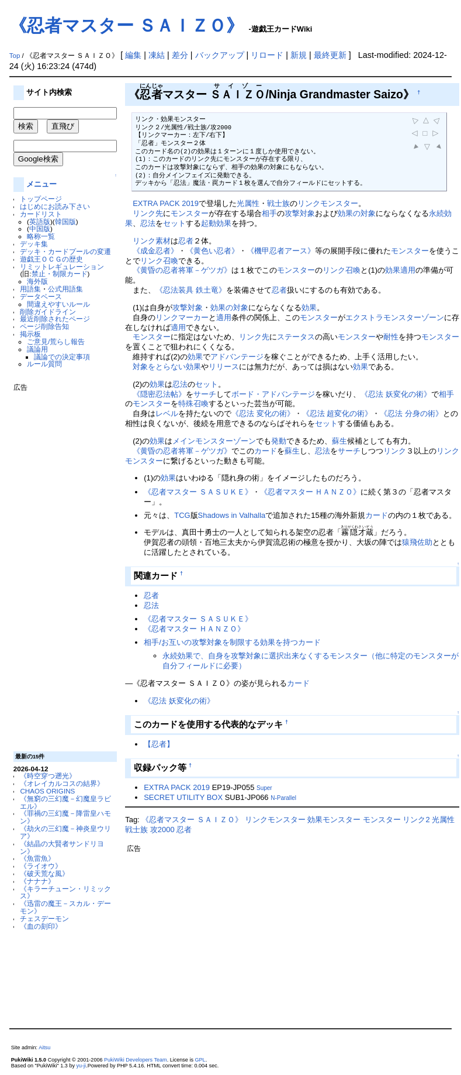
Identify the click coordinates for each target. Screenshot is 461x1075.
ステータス (296, 336)
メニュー (41, 184)
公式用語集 (65, 289)
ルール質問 (44, 364)
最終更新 (330, 55)
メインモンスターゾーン (214, 441)
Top (14, 55)
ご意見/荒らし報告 (56, 341)
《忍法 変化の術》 (262, 413)
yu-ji (81, 1066)
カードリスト (41, 214)
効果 (392, 270)
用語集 (30, 289)
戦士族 (278, 203)
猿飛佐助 (417, 542)
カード (265, 451)
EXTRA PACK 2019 (166, 203)
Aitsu (44, 1047)
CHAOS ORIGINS (47, 791)
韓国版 (65, 221)
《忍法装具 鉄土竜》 (190, 290)
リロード (267, 55)
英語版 (39, 221)
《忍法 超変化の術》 (337, 413)
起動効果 (216, 223)
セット (174, 223)
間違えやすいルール (58, 304)
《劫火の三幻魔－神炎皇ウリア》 (65, 832)
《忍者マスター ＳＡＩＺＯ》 (126, 25)
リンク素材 (152, 240)
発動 (278, 441)
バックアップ (219, 55)
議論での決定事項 (62, 356)
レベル (166, 413)
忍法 (147, 223)
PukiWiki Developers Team (135, 1060)
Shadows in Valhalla (232, 515)
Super (264, 788)
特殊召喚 (193, 403)
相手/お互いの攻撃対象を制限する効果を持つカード (232, 642)
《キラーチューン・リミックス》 (65, 892)
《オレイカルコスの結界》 (62, 783)
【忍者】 (159, 744)
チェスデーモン (44, 918)
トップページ (41, 198)
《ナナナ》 (37, 881)
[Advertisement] (60, 567)
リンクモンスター (327, 203)
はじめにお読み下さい (55, 206)
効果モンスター (334, 819)
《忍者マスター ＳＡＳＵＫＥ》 (198, 491)
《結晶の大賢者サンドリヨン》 (62, 847)
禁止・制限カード (60, 273)
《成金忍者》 (155, 250)
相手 (269, 213)
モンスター (190, 213)
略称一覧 (41, 236)
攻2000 (162, 829)
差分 (180, 55)
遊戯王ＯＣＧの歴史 (51, 259)
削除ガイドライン (48, 311)
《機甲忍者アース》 (281, 250)
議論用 (37, 349)
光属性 (248, 203)
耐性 (390, 336)
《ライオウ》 (41, 866)
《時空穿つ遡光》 (48, 775)
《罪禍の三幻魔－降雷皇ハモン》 (65, 817)
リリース (224, 366)
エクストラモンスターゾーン (394, 317)
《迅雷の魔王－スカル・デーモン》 (65, 907)
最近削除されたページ (55, 318)
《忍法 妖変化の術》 (396, 394)
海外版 (37, 281)
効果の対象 (357, 213)
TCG (182, 515)
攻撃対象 (300, 213)
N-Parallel (283, 798)
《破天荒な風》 (44, 873)
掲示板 (30, 334)
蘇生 (339, 441)
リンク (394, 451)
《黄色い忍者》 (212, 250)
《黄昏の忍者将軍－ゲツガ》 (182, 270)
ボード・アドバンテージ (273, 394)
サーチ (204, 394)
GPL (200, 1060)
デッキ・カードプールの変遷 (65, 251)
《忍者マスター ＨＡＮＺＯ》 (310, 491)
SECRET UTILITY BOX (183, 797)
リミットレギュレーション (62, 266)
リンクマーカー (182, 317)
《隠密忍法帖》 (159, 394)
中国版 (39, 228)
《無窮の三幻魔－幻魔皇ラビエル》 (65, 802)
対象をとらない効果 (167, 366)
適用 (407, 270)
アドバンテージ (237, 356)
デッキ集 (34, 244)
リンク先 (148, 213)
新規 (298, 55)
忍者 (185, 240)
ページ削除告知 (44, 326)
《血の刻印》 (41, 926)
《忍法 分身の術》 (411, 413)
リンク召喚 (159, 260)
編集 (133, 55)
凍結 (156, 55)
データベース (41, 296)
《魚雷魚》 (37, 858)
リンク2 (416, 819)
